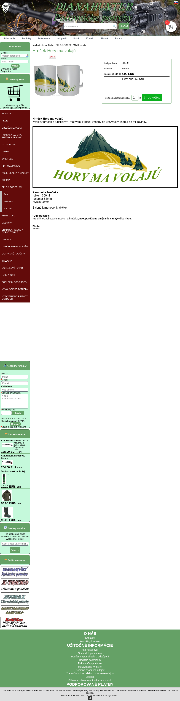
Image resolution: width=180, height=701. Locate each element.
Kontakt (90, 38)
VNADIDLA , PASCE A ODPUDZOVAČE (12, 231)
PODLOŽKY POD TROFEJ (14, 282)
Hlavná (104, 38)
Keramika (8, 201)
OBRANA (6, 239)
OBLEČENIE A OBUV (12, 128)
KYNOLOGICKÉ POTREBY (15, 289)
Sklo (6, 194)
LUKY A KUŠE (8, 275)
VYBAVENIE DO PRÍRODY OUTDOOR (15, 297)
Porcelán (8, 208)
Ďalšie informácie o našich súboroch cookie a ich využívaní (89, 695)
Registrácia (6, 71)
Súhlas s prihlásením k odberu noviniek (90, 682)
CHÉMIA (6, 180)
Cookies (90, 679)
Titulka (51, 45)
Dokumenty (44, 38)
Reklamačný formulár (90, 669)
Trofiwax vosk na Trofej (13, 474)
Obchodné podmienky (90, 655)
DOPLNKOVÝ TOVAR (12, 268)
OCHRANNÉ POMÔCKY (13, 254)
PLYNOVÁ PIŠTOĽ (11, 166)
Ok (90, 698)
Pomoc (118, 38)
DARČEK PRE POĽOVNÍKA (15, 246)
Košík (76, 38)
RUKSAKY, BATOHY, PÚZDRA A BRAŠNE (12, 136)
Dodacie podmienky (90, 662)
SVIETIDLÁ (7, 159)
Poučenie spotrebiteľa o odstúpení (90, 659)
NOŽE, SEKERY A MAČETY (15, 173)
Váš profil (61, 38)
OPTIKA (6, 151)
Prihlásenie (9, 38)
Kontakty (90, 640)
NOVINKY (6, 113)
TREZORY (7, 261)
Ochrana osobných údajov (90, 672)
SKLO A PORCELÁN (12, 187)
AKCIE (5, 121)
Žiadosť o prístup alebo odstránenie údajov (90, 676)
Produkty (26, 38)
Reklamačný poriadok (90, 666)
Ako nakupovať (90, 652)
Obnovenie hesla (9, 69)
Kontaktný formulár (90, 643)
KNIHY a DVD (8, 215)
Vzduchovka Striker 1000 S (14, 443)
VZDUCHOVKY (9, 144)
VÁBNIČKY (7, 223)
